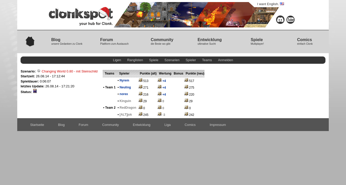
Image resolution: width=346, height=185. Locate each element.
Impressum (218, 125)
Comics (190, 125)
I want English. (270, 4)
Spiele (153, 60)
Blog (61, 125)
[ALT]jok (126, 114)
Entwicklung (141, 125)
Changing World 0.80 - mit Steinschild (69, 71)
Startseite (37, 125)
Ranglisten (135, 60)
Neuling (125, 87)
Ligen (117, 60)
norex (124, 94)
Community (110, 125)
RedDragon (128, 107)
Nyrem (124, 80)
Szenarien (172, 60)
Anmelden (225, 60)
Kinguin (125, 101)
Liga (167, 125)
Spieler (190, 60)
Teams (207, 60)
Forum (83, 125)
